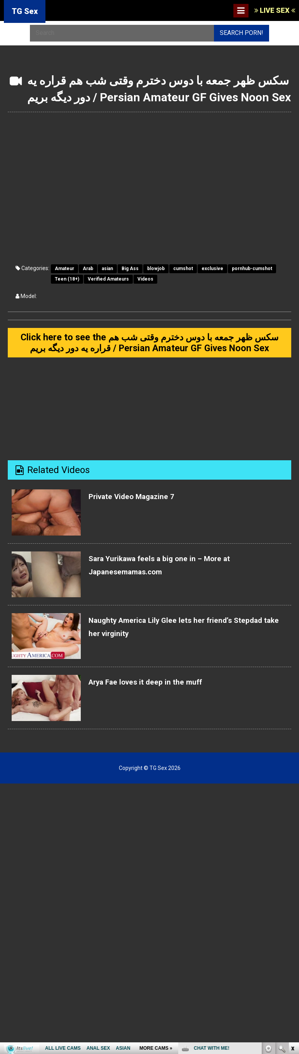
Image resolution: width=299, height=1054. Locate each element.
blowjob (156, 268)
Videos (145, 279)
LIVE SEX (274, 10)
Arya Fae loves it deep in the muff (160, 701)
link (292, 933)
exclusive (212, 268)
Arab (88, 268)
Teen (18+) (67, 279)
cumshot (183, 268)
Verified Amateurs (108, 279)
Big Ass (130, 268)
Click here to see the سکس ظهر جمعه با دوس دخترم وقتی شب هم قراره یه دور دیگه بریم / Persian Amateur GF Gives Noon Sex (149, 352)
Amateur (64, 268)
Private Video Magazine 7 (143, 516)
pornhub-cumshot (252, 268)
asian (107, 268)
